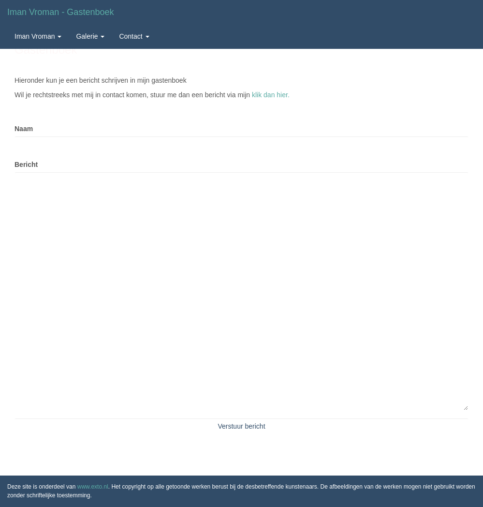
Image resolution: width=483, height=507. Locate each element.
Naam (24, 129)
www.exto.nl (92, 486)
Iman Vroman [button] (38, 36)
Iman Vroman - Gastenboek (60, 12)
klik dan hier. (271, 95)
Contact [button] (134, 36)
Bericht (26, 164)
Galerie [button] (90, 36)
